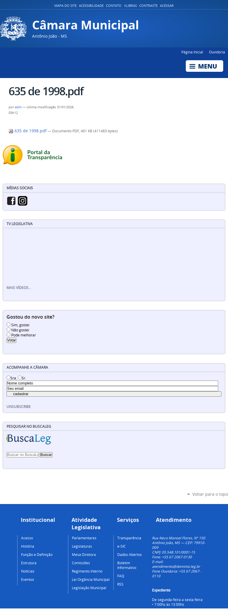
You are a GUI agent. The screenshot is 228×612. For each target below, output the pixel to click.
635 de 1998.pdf (28, 130)
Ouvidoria (217, 52)
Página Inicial (192, 52)
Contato (113, 6)
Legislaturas (82, 546)
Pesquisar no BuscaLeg (29, 426)
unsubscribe (19, 406)
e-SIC (121, 546)
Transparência (129, 537)
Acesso (27, 537)
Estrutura (29, 562)
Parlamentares (84, 537)
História (27, 546)
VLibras (130, 6)
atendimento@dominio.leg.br (176, 566)
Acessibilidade (91, 6)
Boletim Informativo (126, 565)
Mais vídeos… (19, 287)
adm (18, 107)
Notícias (27, 571)
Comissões (81, 562)
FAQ (120, 575)
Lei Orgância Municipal (91, 579)
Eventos (27, 579)
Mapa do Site (65, 6)
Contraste (148, 6)
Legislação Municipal (89, 587)
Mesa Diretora (84, 554)
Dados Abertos (129, 554)
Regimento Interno (87, 571)
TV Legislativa (20, 223)
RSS (120, 584)
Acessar (167, 6)
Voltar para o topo (210, 494)
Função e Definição (37, 554)
